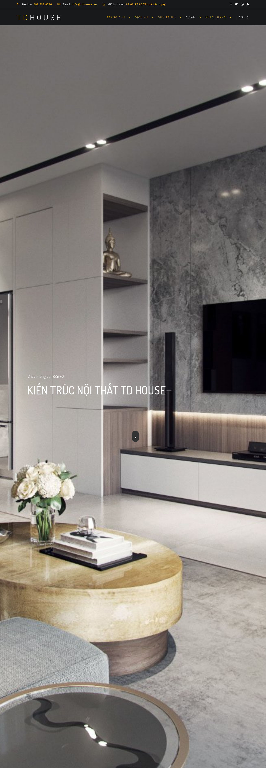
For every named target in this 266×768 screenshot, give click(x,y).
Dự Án (191, 17)
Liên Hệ (242, 17)
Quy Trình (167, 17)
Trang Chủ (116, 17)
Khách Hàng (215, 17)
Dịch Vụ (141, 17)
